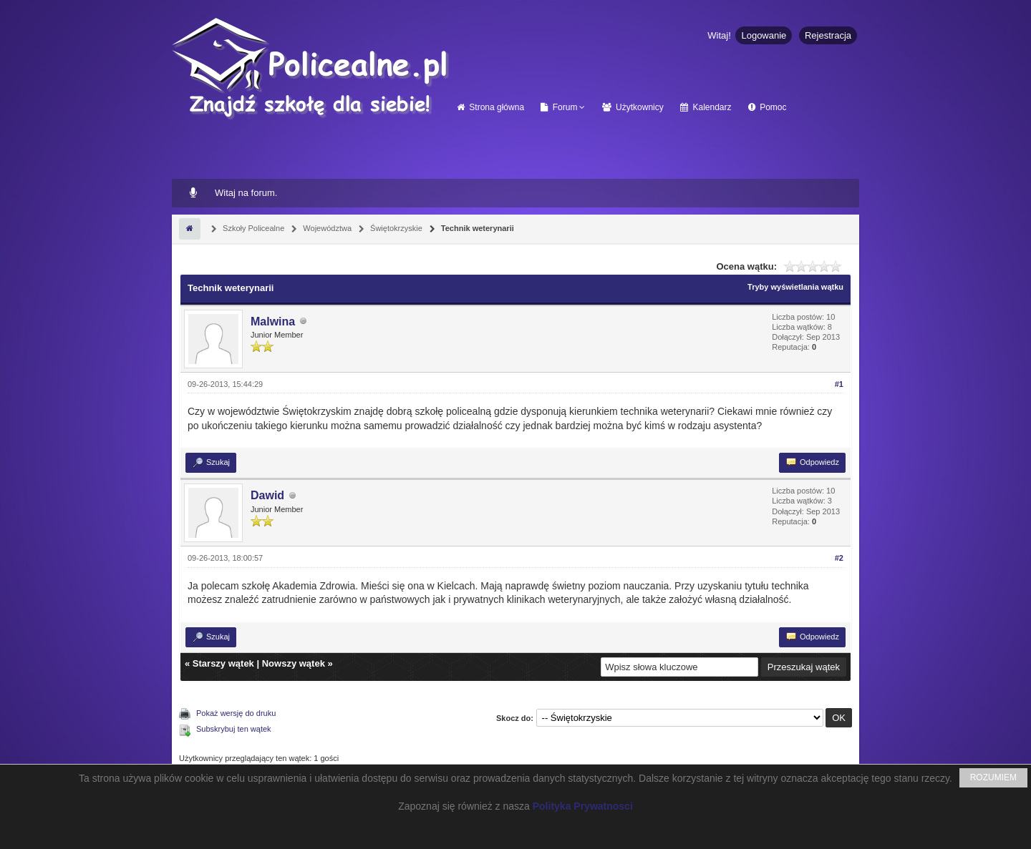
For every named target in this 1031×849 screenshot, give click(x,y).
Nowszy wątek (293, 663)
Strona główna (490, 107)
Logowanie (763, 35)
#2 (839, 558)
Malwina (273, 321)
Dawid (267, 495)
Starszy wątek (223, 663)
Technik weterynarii (476, 228)
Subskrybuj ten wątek (233, 729)
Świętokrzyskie (395, 228)
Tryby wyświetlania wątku (795, 287)
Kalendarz (705, 107)
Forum (559, 107)
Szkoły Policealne (252, 228)
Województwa (326, 228)
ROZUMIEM (993, 777)
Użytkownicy (633, 107)
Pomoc (767, 107)
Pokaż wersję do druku (236, 713)
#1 (839, 384)
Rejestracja (828, 35)
